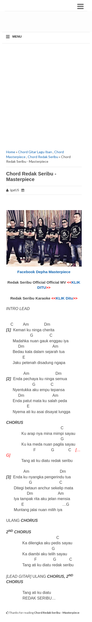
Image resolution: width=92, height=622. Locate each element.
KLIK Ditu (64, 298)
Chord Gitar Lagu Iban (35, 152)
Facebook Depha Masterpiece (43, 272)
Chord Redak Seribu (43, 157)
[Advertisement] (48, 23)
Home (10, 152)
